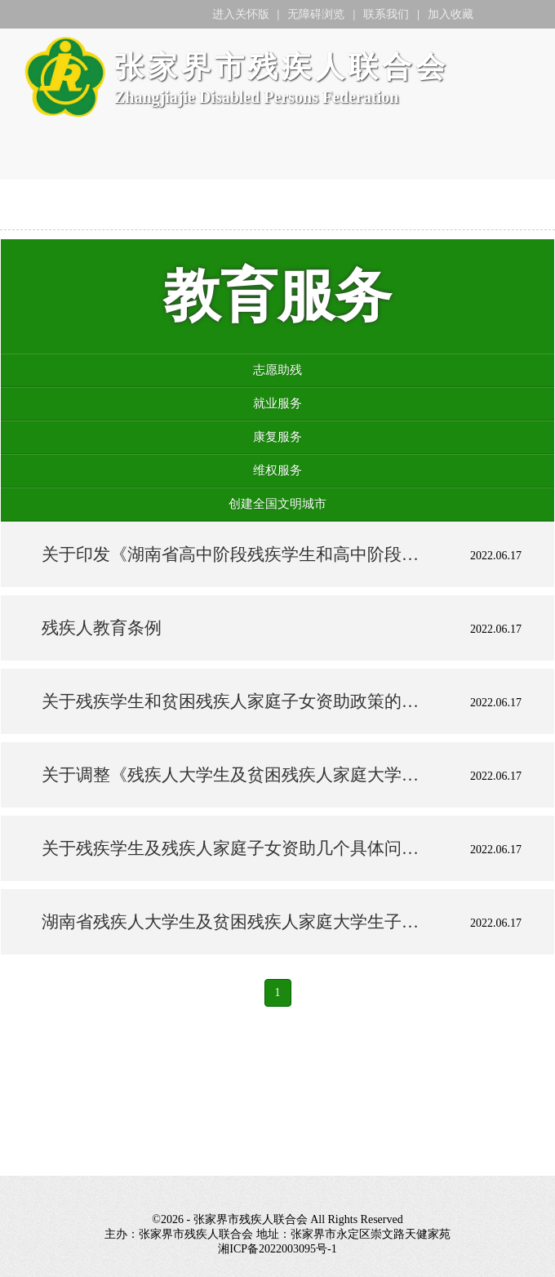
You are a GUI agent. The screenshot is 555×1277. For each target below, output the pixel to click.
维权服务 (277, 470)
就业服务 (277, 403)
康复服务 (277, 436)
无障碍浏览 (315, 14)
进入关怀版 (240, 14)
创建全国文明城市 (277, 503)
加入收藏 (450, 14)
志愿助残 (277, 369)
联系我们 (386, 14)
